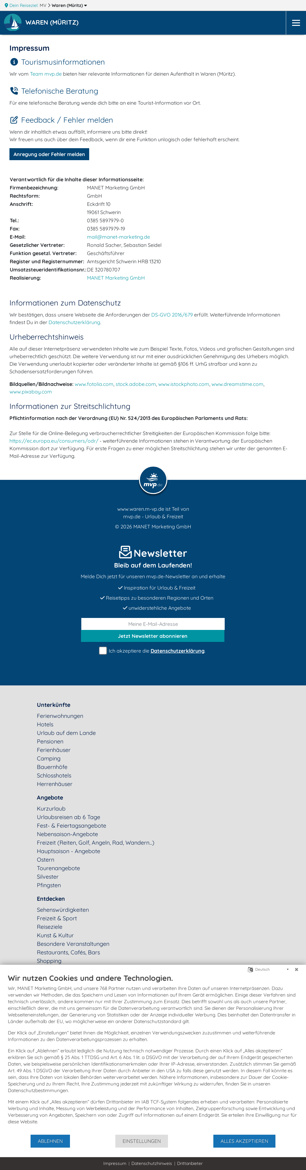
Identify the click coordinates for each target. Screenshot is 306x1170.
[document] (153, 1053)
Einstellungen (142, 1141)
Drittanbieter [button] (190, 1163)
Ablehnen (50, 1141)
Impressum (114, 1163)
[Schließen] (296, 969)
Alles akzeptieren (244, 1141)
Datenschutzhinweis (151, 1163)
